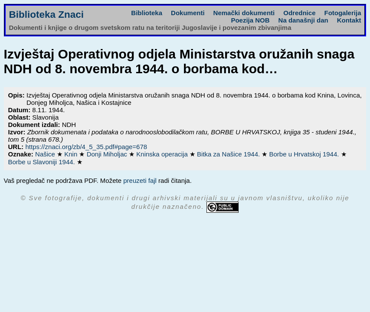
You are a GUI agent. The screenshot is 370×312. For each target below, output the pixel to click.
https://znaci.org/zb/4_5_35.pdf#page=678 (86, 146)
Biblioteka (146, 12)
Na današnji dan (303, 20)
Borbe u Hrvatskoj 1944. (305, 154)
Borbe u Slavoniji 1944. (42, 162)
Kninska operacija (163, 154)
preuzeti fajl (140, 180)
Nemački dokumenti (244, 12)
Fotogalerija (342, 12)
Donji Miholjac (108, 154)
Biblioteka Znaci (46, 14)
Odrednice (299, 12)
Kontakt (349, 20)
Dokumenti (188, 12)
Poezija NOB (250, 20)
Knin (71, 154)
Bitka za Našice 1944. (229, 154)
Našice (46, 154)
